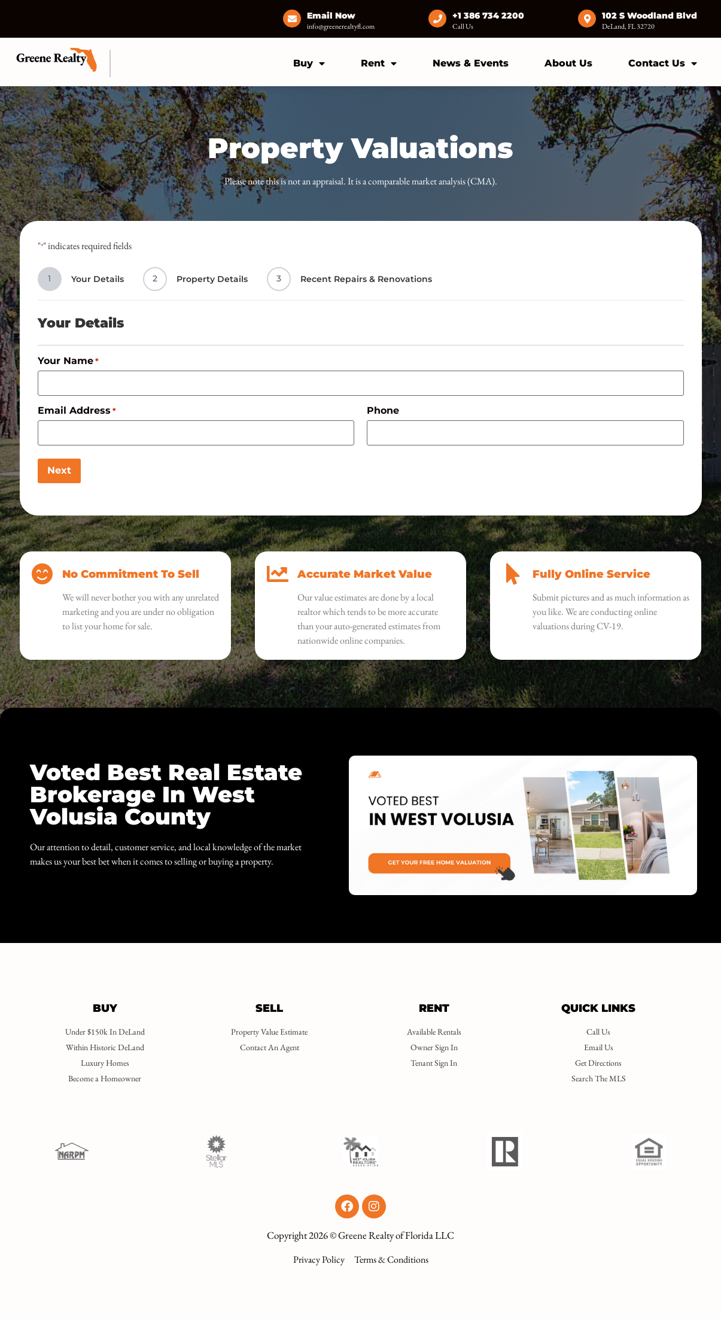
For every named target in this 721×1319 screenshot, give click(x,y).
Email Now (331, 15)
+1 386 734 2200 (488, 15)
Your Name (68, 361)
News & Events (471, 63)
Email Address (77, 411)
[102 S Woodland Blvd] (587, 19)
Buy (309, 63)
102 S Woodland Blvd (649, 15)
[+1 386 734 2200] (437, 19)
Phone (383, 411)
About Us (568, 63)
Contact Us (662, 63)
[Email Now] (292, 19)
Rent (379, 63)
